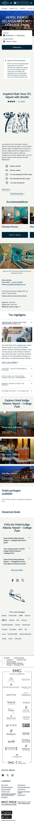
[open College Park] (21, 660)
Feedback (4, 797)
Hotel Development (24, 787)
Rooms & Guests (8, 39)
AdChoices (21, 795)
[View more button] (6, 189)
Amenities (14, 8)
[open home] (1, 661)
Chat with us (21, 789)
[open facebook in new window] (12, 580)
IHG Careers (21, 785)
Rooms (4, 8)
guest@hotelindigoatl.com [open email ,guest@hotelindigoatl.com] (16, 284)
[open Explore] (7, 658)
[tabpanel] (17, 342)
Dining (22, 8)
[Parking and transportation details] (14, 296)
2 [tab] (16, 267)
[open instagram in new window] (16, 580)
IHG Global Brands (7, 787)
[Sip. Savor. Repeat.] (6, 459)
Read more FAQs (17, 570)
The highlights (17, 315)
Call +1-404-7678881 (9, 362)
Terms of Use (5, 791)
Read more (6, 159)
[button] (31, 3)
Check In (5, 33)
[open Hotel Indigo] (11, 661)
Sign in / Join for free (21, 3)
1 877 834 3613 (24, 803)
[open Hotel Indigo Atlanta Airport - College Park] (16, 664)
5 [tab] (19, 266)
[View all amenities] (17, 194)
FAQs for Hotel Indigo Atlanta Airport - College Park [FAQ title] (17, 527)
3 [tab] (17, 267)
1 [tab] (14, 267)
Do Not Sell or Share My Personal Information (8, 794)
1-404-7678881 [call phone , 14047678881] (17, 282)
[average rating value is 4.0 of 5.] (14, 101)
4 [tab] (18, 267)
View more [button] (5, 189)
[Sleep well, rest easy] (6, 432)
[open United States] (19, 658)
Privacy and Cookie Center (24, 792)
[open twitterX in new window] (21, 580)
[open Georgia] (10, 660)
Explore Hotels (6, 789)
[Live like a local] (8, 478)
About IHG (4, 785)
